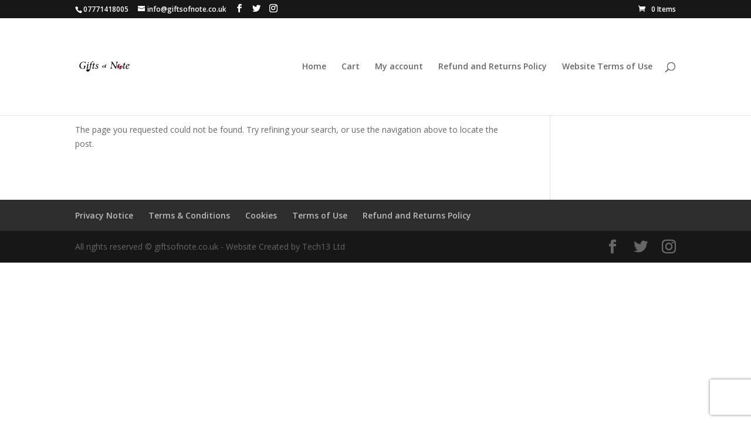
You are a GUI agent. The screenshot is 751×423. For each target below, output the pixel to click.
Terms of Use (319, 215)
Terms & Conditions (189, 215)
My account (399, 67)
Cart (350, 67)
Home (314, 67)
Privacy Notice (104, 215)
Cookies (261, 215)
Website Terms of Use (607, 67)
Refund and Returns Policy (492, 67)
